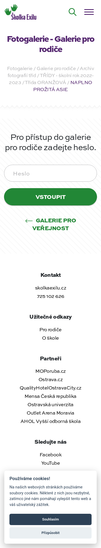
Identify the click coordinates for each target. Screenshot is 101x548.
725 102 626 (50, 295)
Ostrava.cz (50, 379)
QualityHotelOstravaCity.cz (50, 387)
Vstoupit (51, 196)
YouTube (50, 462)
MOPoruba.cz (50, 370)
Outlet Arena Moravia (50, 412)
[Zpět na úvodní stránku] (21, 11)
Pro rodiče (50, 329)
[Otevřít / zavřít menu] (89, 12)
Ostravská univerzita (50, 404)
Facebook (51, 454)
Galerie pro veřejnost (50, 224)
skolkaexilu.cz (50, 287)
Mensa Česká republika (50, 395)
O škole (50, 337)
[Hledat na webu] (73, 12)
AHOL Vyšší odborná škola (50, 421)
